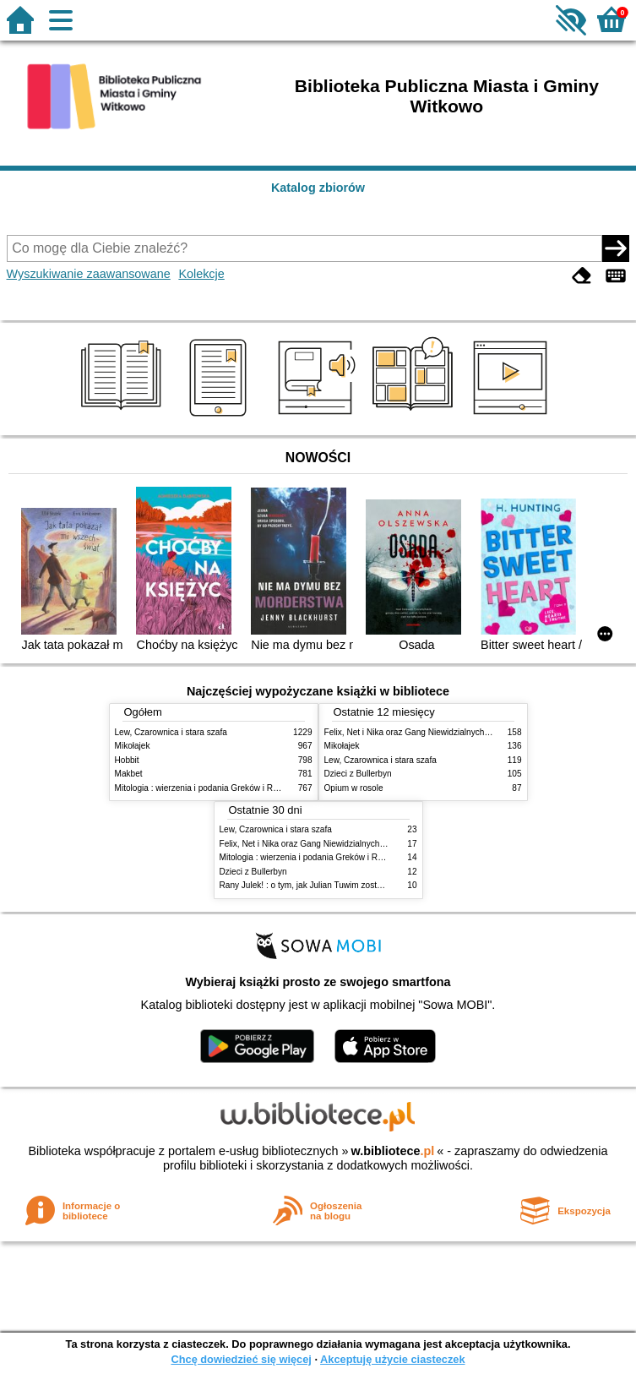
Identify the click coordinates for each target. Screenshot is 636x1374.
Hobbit (127, 760)
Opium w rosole (353, 788)
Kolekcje (201, 274)
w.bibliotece (393, 1151)
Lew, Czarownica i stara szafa (171, 732)
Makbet (129, 773)
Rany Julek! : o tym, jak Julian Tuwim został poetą (313, 885)
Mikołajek (132, 745)
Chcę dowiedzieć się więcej (241, 1359)
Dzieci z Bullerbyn (358, 773)
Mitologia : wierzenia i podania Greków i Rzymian (208, 788)
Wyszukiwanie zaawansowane (89, 274)
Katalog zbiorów (318, 187)
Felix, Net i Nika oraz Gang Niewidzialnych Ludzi (416, 732)
